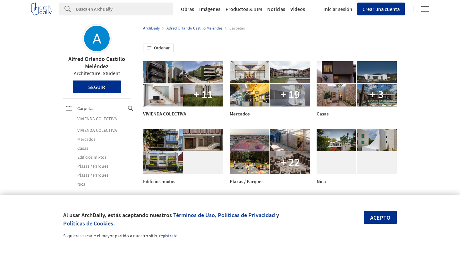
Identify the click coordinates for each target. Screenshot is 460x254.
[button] (158, 48)
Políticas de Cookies (88, 223)
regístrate (168, 236)
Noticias (276, 9)
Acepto (380, 217)
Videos (297, 9)
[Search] (124, 9)
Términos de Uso (194, 215)
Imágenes (209, 9)
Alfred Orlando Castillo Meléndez (96, 62)
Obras (187, 9)
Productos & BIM (244, 9)
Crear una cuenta (381, 9)
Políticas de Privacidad (246, 215)
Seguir (96, 87)
